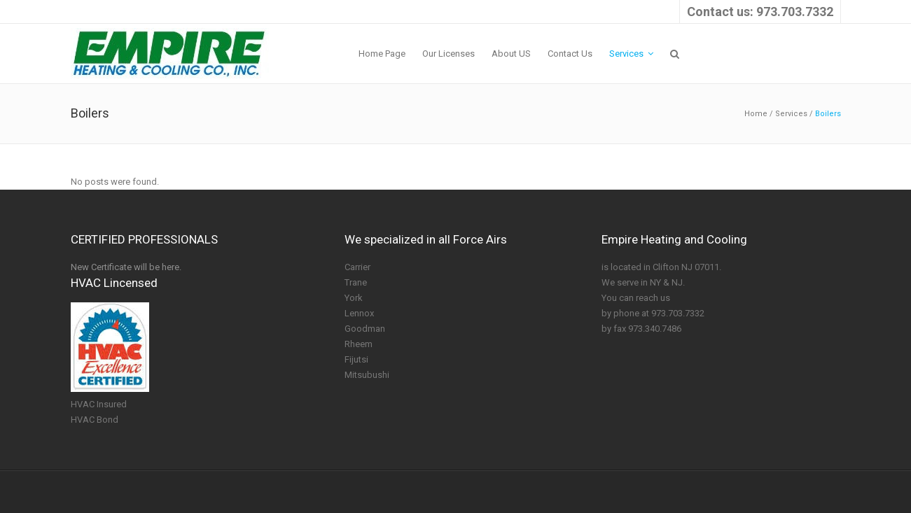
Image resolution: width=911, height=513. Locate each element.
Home (755, 113)
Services (791, 113)
